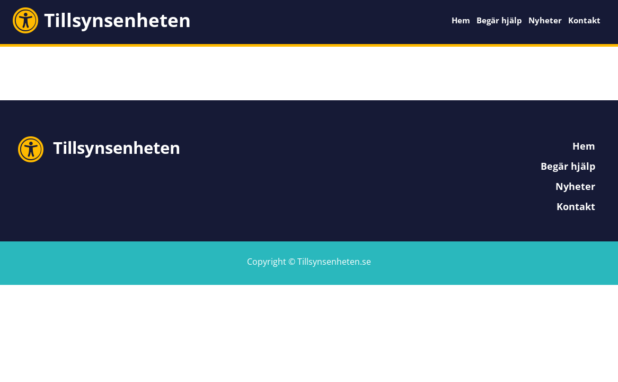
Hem (461, 20)
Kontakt (584, 20)
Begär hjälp (499, 20)
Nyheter (545, 20)
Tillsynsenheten (117, 19)
